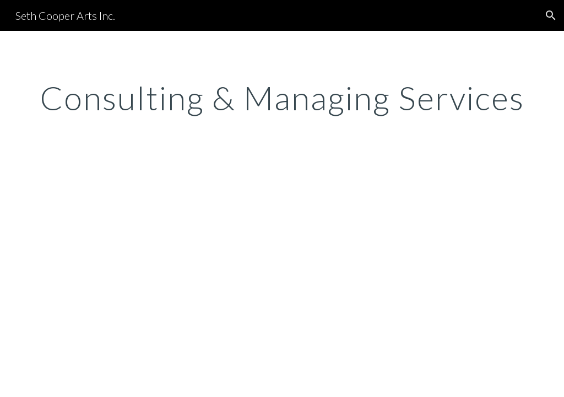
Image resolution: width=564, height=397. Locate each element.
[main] (282, 97)
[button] (551, 15)
